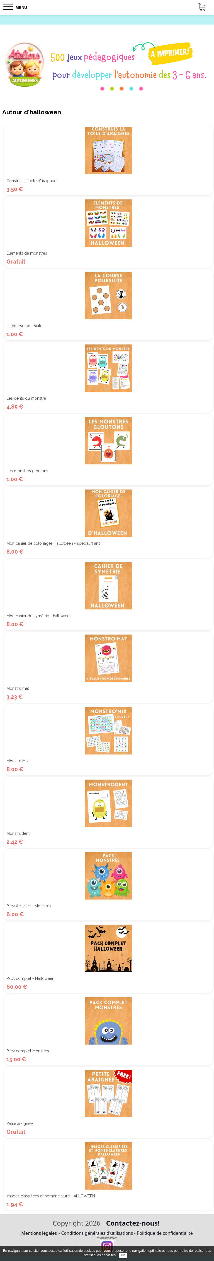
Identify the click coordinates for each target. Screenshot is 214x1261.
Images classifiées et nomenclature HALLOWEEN (50, 1196)
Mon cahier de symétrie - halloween (39, 616)
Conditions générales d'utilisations (97, 1233)
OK (123, 1255)
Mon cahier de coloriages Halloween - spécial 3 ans (53, 543)
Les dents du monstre (26, 398)
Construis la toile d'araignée (31, 181)
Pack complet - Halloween (30, 978)
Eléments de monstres (26, 253)
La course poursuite (24, 326)
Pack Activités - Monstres (28, 906)
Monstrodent (18, 833)
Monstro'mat (17, 688)
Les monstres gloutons (27, 471)
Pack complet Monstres (27, 1051)
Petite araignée (19, 1123)
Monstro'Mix (17, 761)
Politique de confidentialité (165, 1233)
